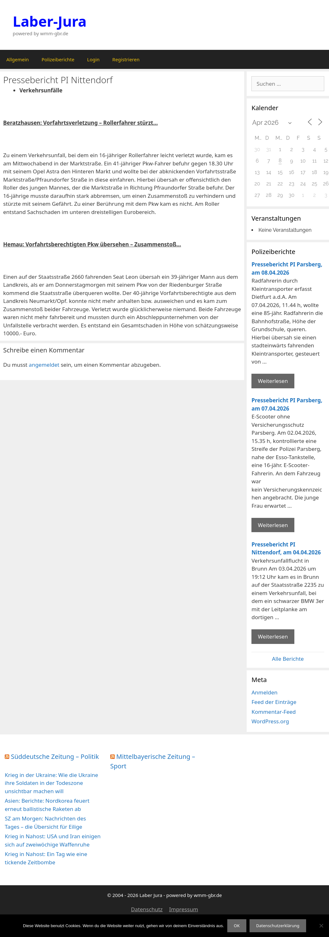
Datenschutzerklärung (277, 925)
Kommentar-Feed (273, 711)
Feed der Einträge (273, 702)
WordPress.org (270, 721)
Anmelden (264, 692)
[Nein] (321, 925)
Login (93, 59)
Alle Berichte (288, 658)
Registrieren (126, 59)
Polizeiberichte (58, 59)
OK (237, 925)
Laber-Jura (49, 21)
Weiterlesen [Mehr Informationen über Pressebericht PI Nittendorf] (273, 636)
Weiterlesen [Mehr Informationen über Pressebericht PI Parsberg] (273, 381)
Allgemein (17, 59)
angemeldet (44, 364)
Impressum (183, 909)
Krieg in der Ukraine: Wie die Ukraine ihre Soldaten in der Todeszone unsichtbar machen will (51, 783)
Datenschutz (147, 909)
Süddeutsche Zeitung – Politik (55, 756)
